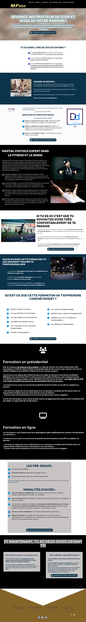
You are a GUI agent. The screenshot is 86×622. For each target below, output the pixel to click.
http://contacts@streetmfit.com (68, 610)
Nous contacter (68, 2)
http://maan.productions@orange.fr (34, 608)
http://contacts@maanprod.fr (18, 610)
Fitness (37, 2)
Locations (44, 2)
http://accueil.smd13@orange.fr (51, 608)
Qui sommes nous (55, 2)
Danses (31, 2)
